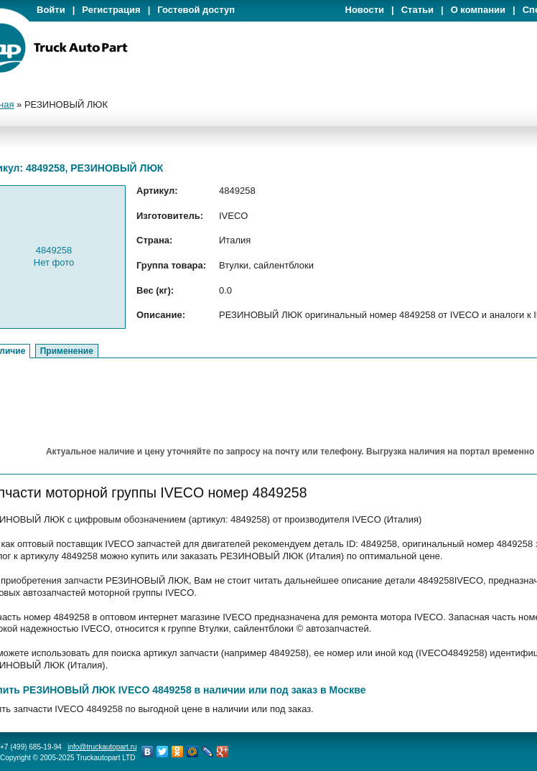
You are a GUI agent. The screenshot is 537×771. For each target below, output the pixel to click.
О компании (478, 9)
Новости (365, 9)
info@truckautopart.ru (101, 747)
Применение (66, 351)
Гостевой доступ (196, 9)
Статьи (417, 9)
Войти (51, 9)
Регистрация (111, 9)
